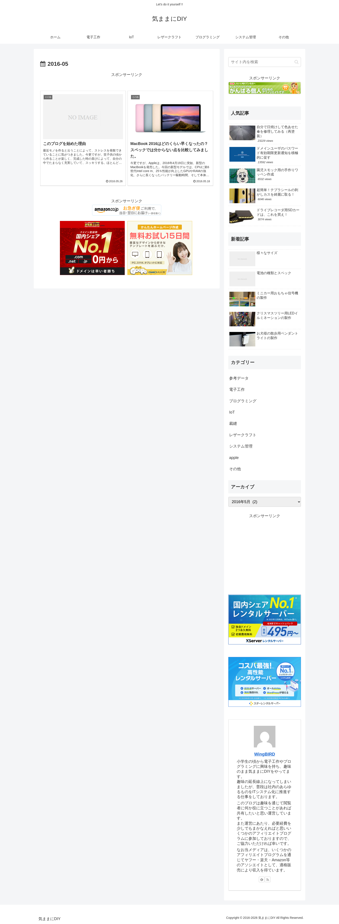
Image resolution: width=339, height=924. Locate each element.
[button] (296, 62)
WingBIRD (264, 754)
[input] (264, 62)
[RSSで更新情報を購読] (267, 879)
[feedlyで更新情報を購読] (261, 879)
